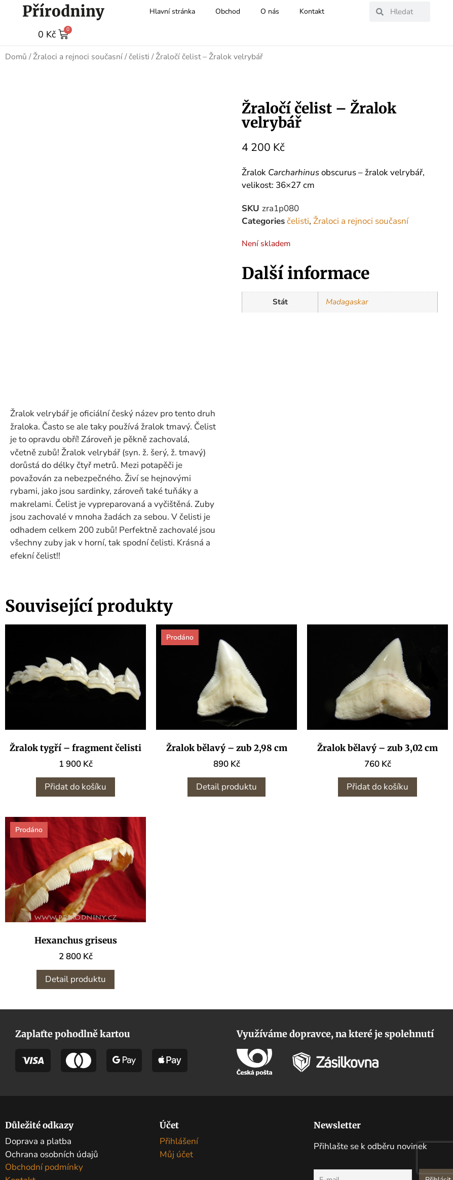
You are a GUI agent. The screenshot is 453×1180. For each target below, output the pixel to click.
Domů (16, 56)
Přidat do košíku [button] (75, 786)
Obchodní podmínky (44, 1166)
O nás (269, 11)
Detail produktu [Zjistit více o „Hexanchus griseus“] (75, 979)
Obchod (227, 11)
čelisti (139, 56)
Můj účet (176, 1154)
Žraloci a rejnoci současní (78, 56)
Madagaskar (347, 301)
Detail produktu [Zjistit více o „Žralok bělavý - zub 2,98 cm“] (226, 786)
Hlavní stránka (172, 11)
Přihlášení (179, 1141)
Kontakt (311, 11)
